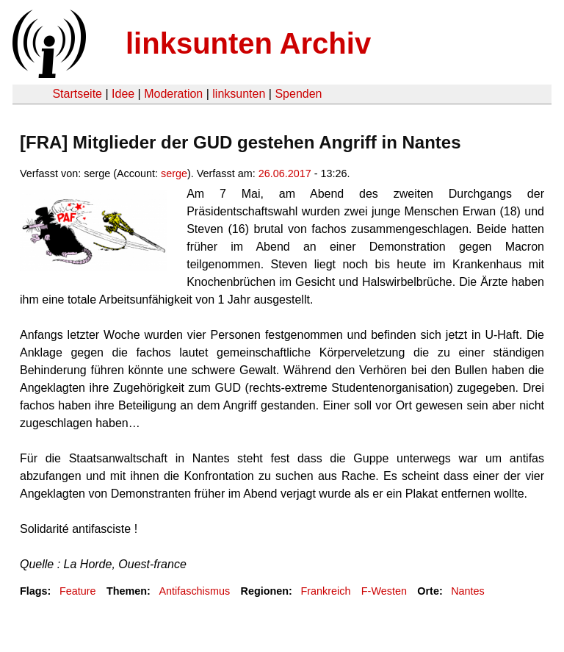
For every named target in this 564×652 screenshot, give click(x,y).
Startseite (77, 93)
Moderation (173, 93)
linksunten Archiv (248, 43)
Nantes (468, 591)
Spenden (298, 93)
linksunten (238, 93)
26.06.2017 (284, 173)
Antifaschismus (194, 591)
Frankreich (325, 591)
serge (174, 173)
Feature (77, 591)
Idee (123, 93)
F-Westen (384, 591)
